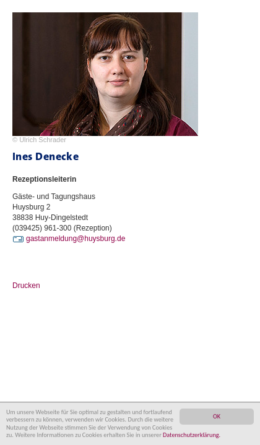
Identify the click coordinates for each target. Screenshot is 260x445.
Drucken (26, 285)
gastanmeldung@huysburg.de (75, 238)
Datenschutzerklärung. (191, 435)
